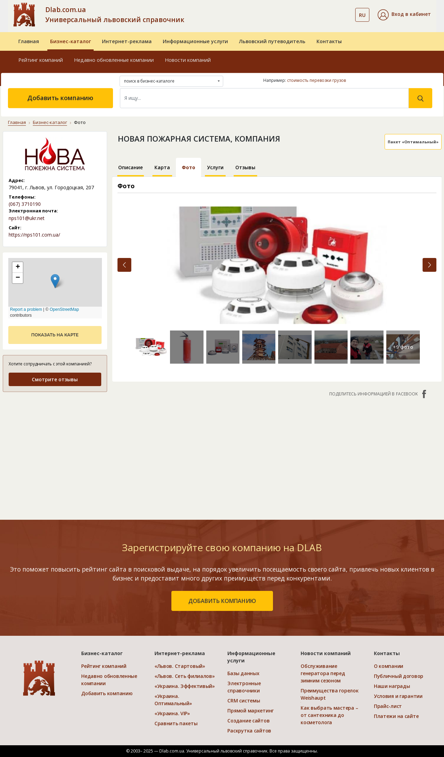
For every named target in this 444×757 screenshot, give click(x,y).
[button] (404, 15)
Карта (162, 167)
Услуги (215, 167)
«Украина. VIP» (172, 713)
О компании (388, 666)
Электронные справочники (244, 687)
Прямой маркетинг (250, 710)
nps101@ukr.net (27, 218)
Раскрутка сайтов (249, 730)
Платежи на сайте (396, 716)
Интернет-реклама (127, 41)
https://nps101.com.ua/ (34, 234)
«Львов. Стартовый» (179, 666)
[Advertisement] (277, 454)
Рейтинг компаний (40, 60)
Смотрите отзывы (55, 379)
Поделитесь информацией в (378, 394)
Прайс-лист (388, 706)
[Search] (264, 98)
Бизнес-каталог (70, 41)
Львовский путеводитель (272, 41)
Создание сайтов (248, 720)
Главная (28, 41)
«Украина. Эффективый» (184, 686)
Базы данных (243, 673)
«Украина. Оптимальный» (173, 700)
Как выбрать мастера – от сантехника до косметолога (329, 715)
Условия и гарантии (398, 696)
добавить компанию (222, 601)
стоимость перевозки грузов (316, 80)
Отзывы (245, 167)
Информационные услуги (195, 41)
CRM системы (243, 700)
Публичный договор (398, 676)
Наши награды (392, 686)
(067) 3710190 (25, 204)
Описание (130, 167)
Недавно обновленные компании (114, 60)
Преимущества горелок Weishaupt (329, 694)
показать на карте (54, 334)
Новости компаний (188, 60)
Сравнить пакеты (176, 723)
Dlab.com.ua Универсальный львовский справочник (114, 14)
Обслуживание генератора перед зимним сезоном (323, 673)
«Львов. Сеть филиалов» (184, 676)
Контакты (329, 41)
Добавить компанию (60, 98)
